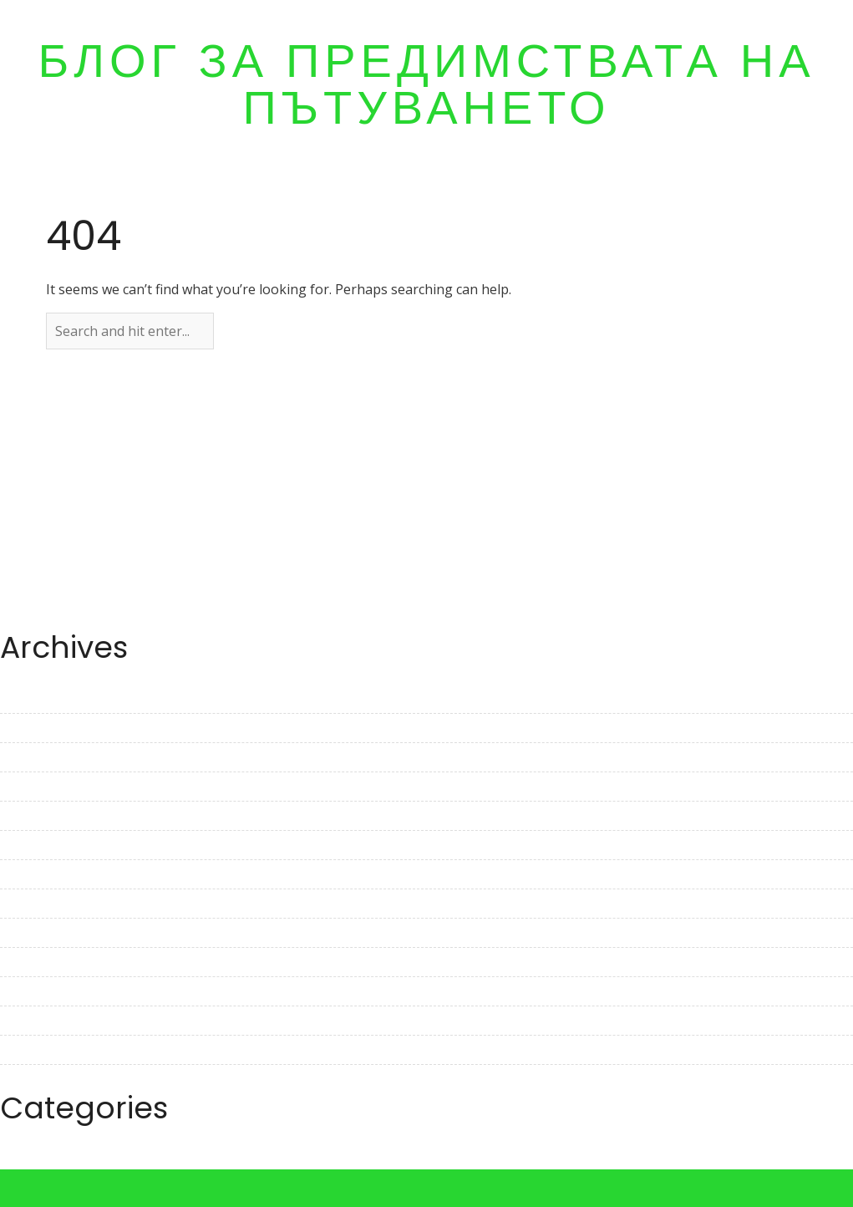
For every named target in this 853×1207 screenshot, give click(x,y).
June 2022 (31, 1050)
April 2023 (31, 757)
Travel (20, 1159)
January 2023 (41, 845)
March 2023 (37, 786)
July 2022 (28, 1020)
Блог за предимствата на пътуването (426, 84)
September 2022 (51, 962)
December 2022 (49, 874)
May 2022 (30, 1079)
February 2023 (45, 816)
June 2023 (31, 699)
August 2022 (39, 991)
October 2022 (42, 933)
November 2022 (50, 903)
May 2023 (30, 728)
